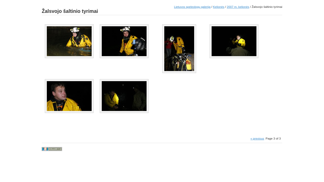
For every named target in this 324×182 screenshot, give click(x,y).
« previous (257, 138)
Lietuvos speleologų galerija (192, 6)
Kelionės (218, 6)
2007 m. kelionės (238, 6)
